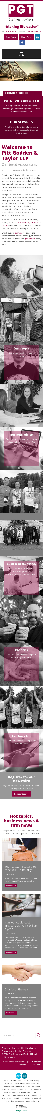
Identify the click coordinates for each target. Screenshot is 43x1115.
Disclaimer (31, 1048)
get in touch (30, 238)
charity (5, 225)
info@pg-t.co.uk (34, 31)
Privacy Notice (8, 1051)
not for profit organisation (26, 222)
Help (19, 1051)
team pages (20, 233)
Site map (27, 1051)
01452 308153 (12, 31)
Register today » (21, 794)
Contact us (6, 1048)
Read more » (11, 885)
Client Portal (26, 37)
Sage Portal (11, 37)
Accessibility (18, 1048)
